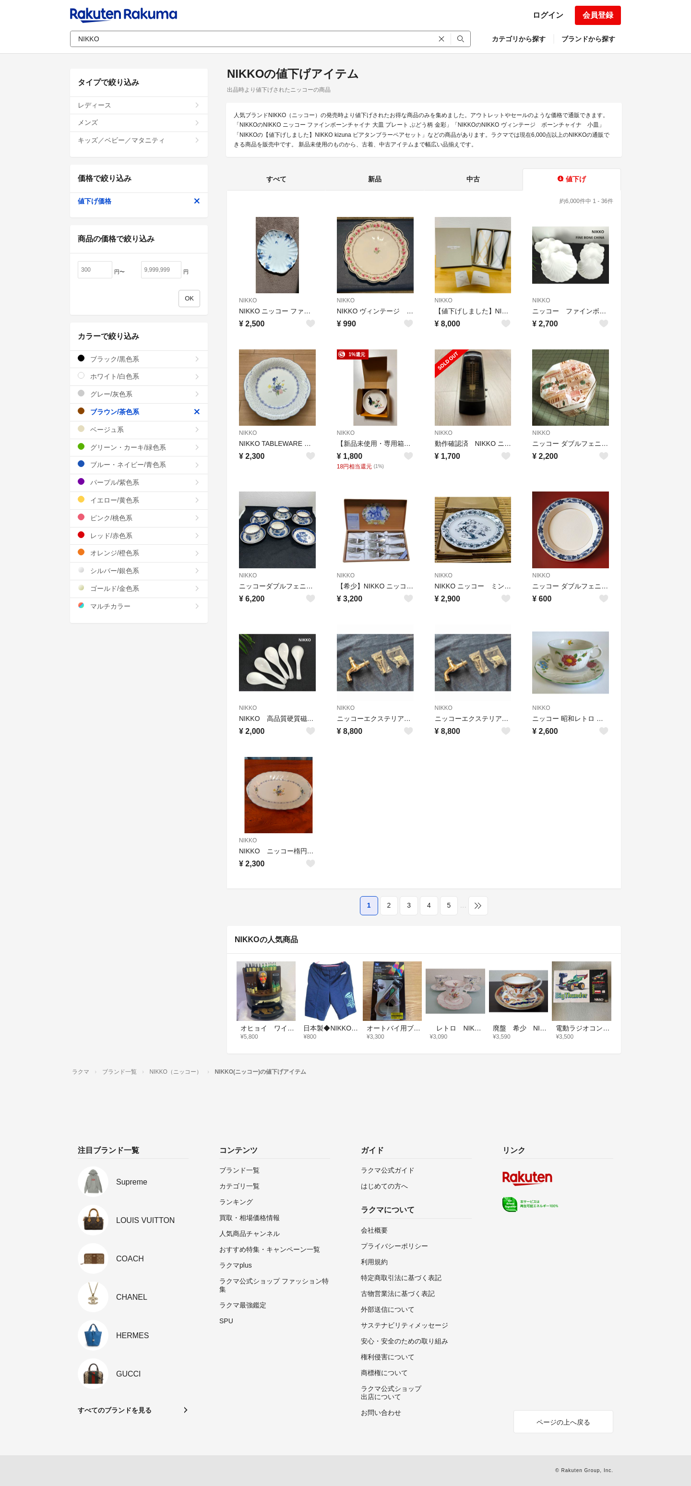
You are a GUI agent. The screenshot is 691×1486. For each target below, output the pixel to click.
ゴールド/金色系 (139, 588)
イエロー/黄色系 (139, 500)
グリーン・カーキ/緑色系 (139, 447)
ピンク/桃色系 (139, 518)
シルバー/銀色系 (139, 570)
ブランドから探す (588, 39)
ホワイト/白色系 (139, 376)
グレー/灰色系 (139, 394)
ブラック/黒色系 (139, 359)
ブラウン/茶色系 (139, 411)
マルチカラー (139, 606)
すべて (276, 179)
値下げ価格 (139, 201)
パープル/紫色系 (139, 482)
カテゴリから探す (519, 39)
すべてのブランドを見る (115, 1410)
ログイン (548, 15)
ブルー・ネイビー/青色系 (139, 464)
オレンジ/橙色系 (139, 553)
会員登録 (598, 15)
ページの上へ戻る (563, 1422)
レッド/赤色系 (139, 535)
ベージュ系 (139, 429)
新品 (374, 179)
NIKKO (248, 300)
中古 (473, 179)
